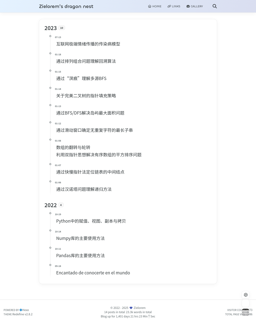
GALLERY (194, 6)
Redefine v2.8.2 (22, 314)
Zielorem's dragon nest (66, 6)
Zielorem (140, 308)
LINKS (173, 6)
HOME (154, 6)
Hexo (25, 310)
